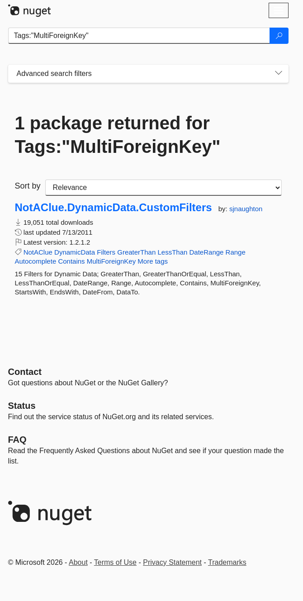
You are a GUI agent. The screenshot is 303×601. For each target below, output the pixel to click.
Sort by (28, 185)
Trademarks (227, 562)
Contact (25, 372)
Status (22, 406)
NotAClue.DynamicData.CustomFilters (113, 208)
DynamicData (74, 252)
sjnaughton (245, 209)
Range (236, 252)
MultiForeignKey (111, 261)
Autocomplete (36, 261)
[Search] (279, 36)
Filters (106, 252)
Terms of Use (115, 562)
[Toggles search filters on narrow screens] (279, 74)
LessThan (172, 252)
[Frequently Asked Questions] (17, 440)
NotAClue (38, 252)
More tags (152, 261)
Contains (71, 261)
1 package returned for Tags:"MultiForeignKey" (118, 134)
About (78, 562)
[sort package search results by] (163, 188)
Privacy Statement (172, 562)
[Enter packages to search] (139, 36)
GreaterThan (136, 252)
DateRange (206, 252)
